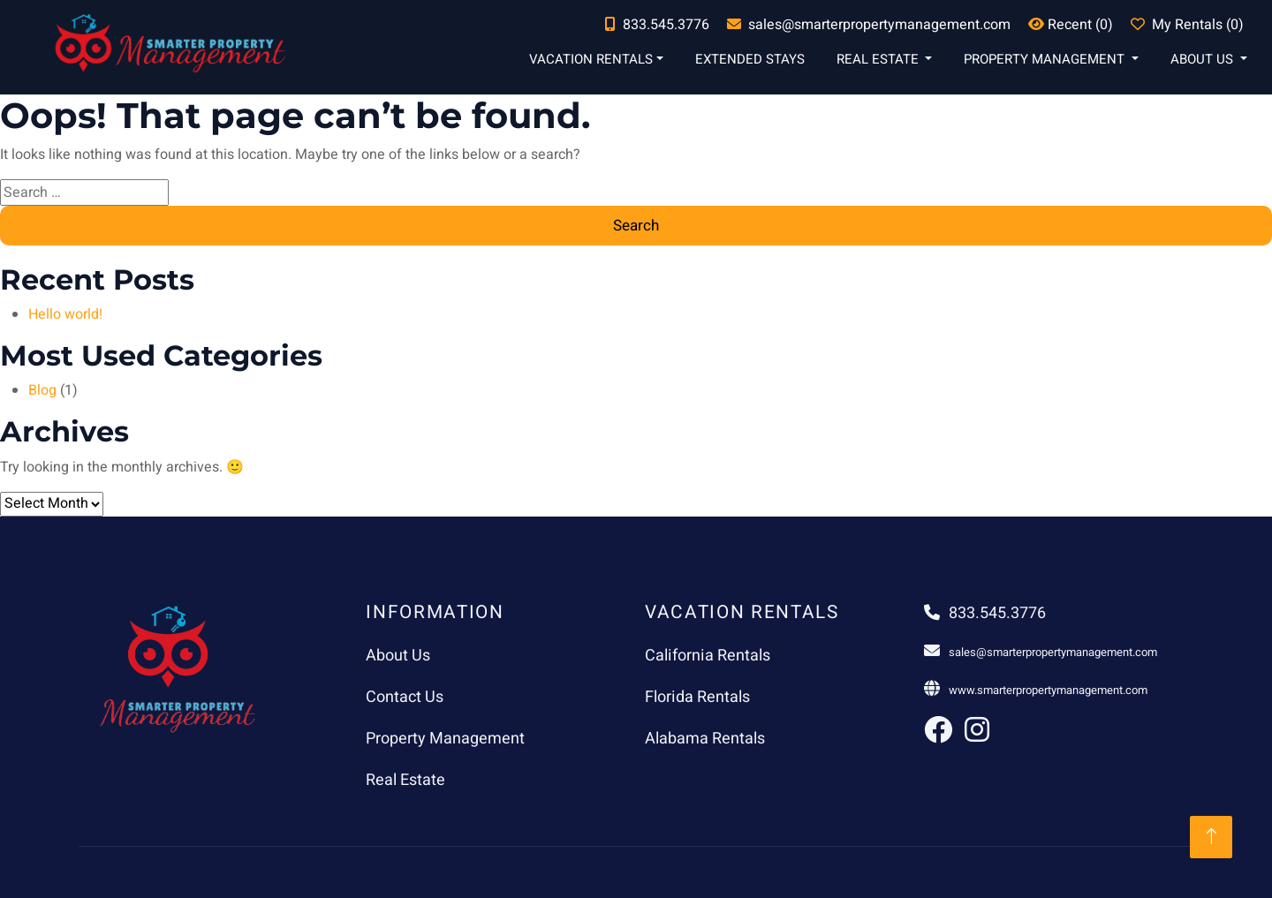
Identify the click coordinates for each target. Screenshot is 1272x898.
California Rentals (707, 656)
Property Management (1046, 59)
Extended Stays (750, 59)
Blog (42, 390)
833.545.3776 (985, 613)
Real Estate (879, 59)
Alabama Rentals (705, 739)
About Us (1203, 59)
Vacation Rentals (591, 59)
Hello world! (65, 314)
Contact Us (404, 697)
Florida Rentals (697, 697)
